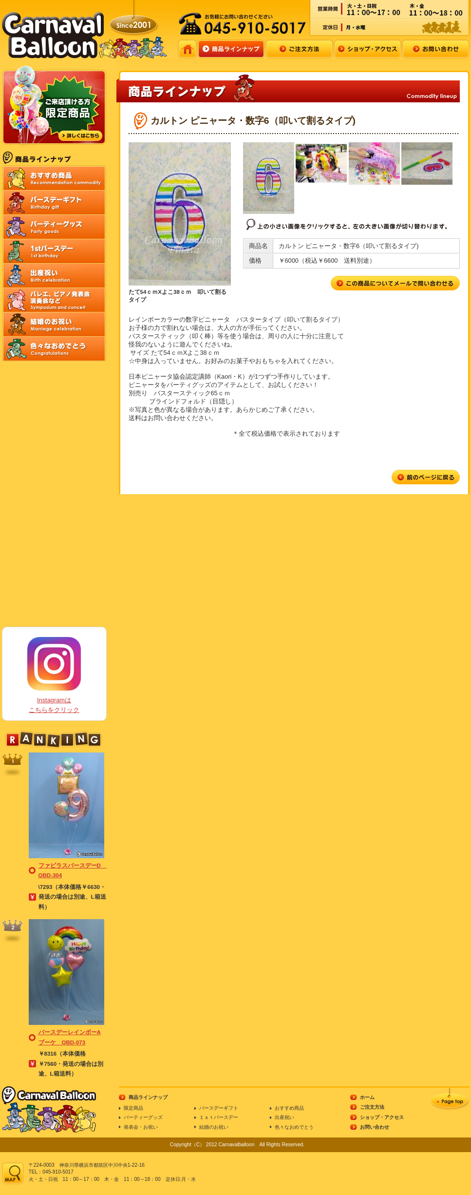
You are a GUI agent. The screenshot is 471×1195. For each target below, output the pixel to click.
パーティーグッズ (143, 1117)
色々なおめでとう (294, 1127)
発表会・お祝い (141, 1127)
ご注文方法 (372, 1107)
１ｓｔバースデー (218, 1117)
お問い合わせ (374, 1127)
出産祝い (284, 1117)
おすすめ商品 (289, 1108)
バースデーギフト (218, 1108)
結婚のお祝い (213, 1127)
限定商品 (133, 1108)
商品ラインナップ (148, 1097)
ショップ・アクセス (382, 1117)
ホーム (367, 1097)
